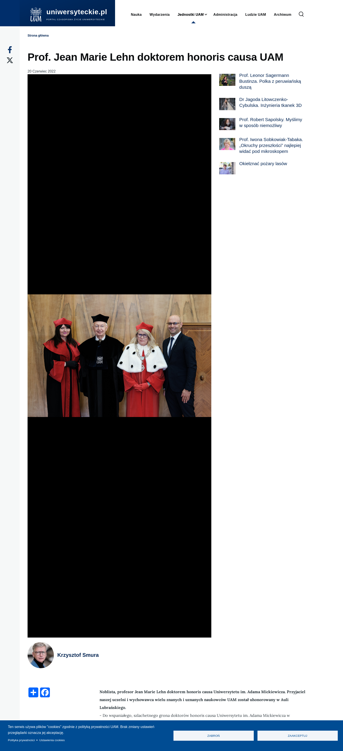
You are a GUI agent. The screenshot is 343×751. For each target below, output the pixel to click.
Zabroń (213, 735)
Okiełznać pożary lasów (263, 163)
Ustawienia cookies (52, 740)
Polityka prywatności (21, 740)
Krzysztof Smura (78, 655)
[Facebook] (10, 49)
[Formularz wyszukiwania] (301, 14)
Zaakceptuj (297, 735)
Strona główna (38, 35)
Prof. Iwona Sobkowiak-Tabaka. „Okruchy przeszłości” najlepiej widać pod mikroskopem (271, 145)
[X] (9, 60)
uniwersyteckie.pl (76, 12)
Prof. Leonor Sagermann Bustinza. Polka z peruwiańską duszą (270, 81)
